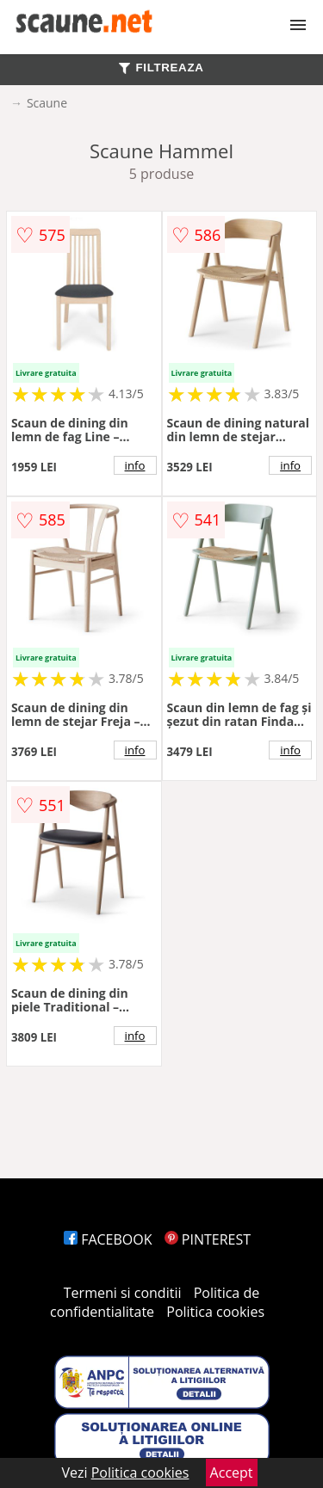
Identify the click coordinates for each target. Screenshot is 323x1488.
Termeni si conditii (123, 1292)
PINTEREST (208, 1239)
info (135, 465)
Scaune (47, 103)
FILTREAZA (161, 67)
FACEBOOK (108, 1239)
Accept (231, 1472)
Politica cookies (215, 1311)
